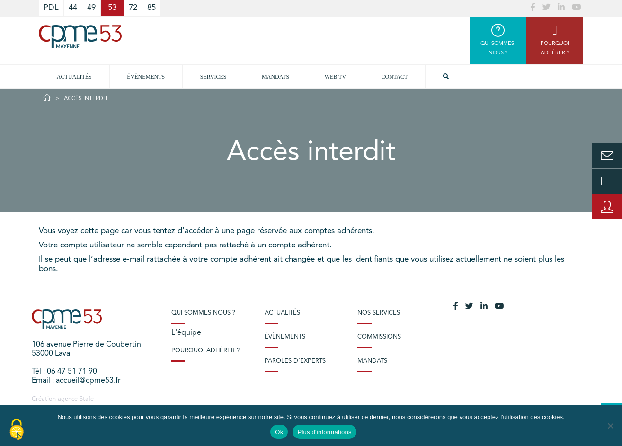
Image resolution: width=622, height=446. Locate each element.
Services (213, 76)
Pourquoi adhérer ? (205, 351)
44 (73, 8)
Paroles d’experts (295, 361)
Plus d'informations (324, 432)
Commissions (379, 337)
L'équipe (186, 333)
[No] (610, 425)
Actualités (74, 76)
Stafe (87, 399)
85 (151, 8)
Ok (279, 432)
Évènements (146, 76)
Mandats (275, 76)
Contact (395, 76)
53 (112, 8)
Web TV (335, 76)
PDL (51, 8)
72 (133, 8)
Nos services (378, 313)
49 (91, 8)
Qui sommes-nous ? (203, 313)
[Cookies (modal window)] (16, 430)
